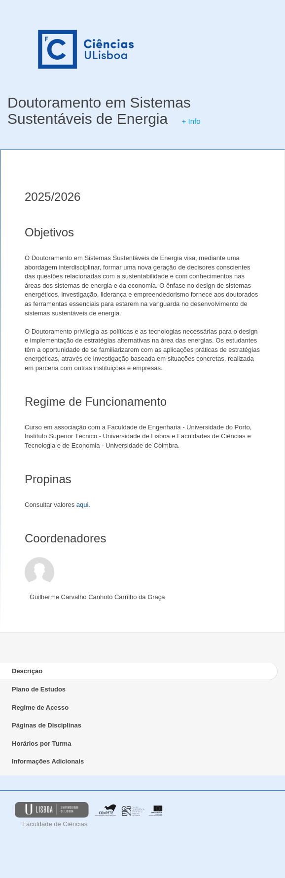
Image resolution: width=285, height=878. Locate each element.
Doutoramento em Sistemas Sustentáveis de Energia (99, 110)
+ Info (191, 121)
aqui (82, 504)
